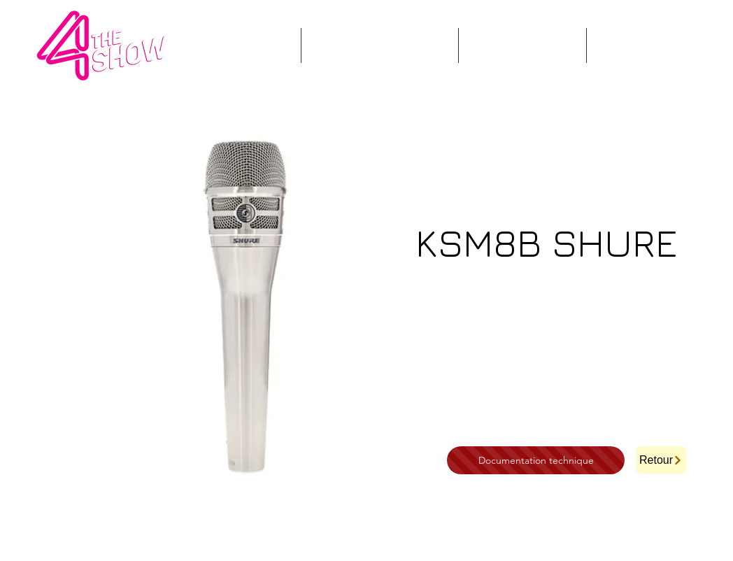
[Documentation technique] (536, 460)
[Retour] (661, 460)
